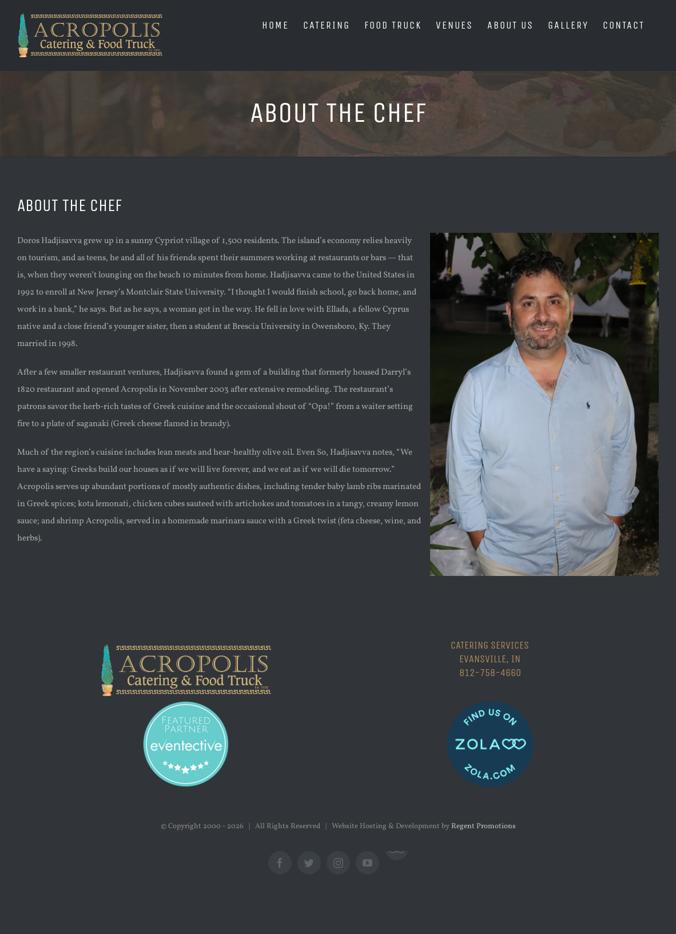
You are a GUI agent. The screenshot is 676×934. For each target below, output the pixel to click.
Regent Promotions (483, 826)
